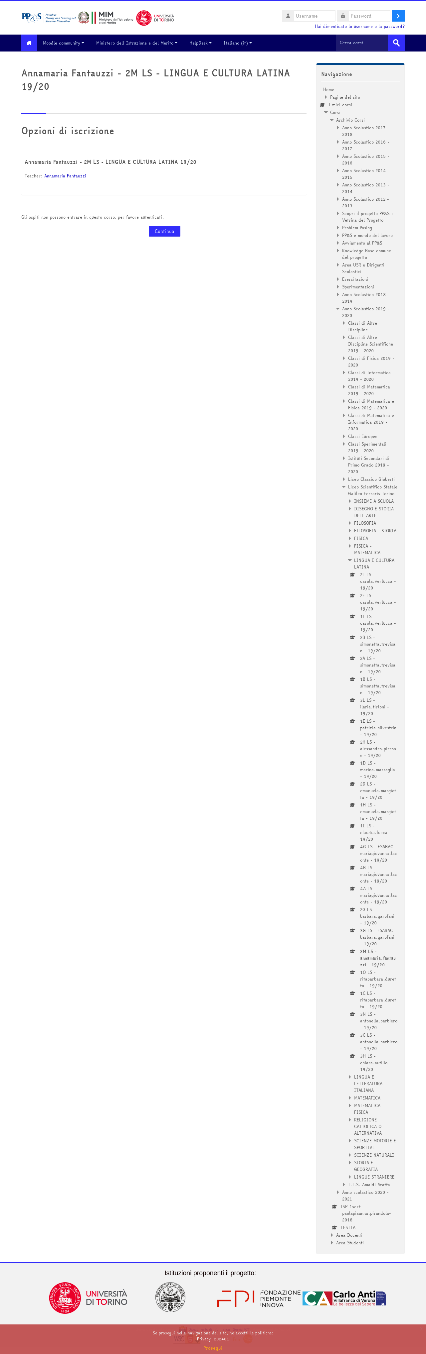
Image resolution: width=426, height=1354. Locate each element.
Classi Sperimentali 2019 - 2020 (367, 447)
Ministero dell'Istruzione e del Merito (139, 43)
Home (328, 89)
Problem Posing (357, 227)
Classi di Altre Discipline (362, 326)
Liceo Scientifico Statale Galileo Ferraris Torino (372, 489)
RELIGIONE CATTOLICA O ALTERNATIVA (368, 1126)
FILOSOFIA (365, 522)
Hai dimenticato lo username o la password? (360, 26)
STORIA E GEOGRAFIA (366, 1165)
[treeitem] (360, 666)
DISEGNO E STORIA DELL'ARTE (374, 511)
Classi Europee (362, 436)
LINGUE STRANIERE (374, 1176)
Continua (164, 231)
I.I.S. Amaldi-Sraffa (369, 1184)
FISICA (361, 538)
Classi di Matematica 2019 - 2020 (369, 389)
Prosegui (213, 1348)
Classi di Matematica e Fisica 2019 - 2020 (371, 404)
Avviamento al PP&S (362, 242)
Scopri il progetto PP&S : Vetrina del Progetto (367, 216)
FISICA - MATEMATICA (367, 549)
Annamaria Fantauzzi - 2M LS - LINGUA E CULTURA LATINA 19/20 (110, 162)
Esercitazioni (355, 278)
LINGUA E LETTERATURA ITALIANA (368, 1083)
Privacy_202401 (213, 1339)
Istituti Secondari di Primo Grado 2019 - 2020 (368, 464)
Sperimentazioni (358, 286)
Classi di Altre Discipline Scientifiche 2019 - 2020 (370, 344)
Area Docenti (349, 1234)
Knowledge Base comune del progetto (366, 253)
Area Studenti (350, 1242)
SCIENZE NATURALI (374, 1154)
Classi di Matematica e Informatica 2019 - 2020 (371, 422)
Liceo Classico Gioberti (371, 478)
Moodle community (66, 43)
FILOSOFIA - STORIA (375, 530)
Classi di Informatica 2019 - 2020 (369, 375)
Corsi (335, 112)
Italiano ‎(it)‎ (240, 43)
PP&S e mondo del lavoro (367, 235)
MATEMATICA (367, 1097)
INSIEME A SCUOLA (374, 500)
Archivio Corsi (350, 119)
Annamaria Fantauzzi (65, 175)
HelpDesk (203, 43)
